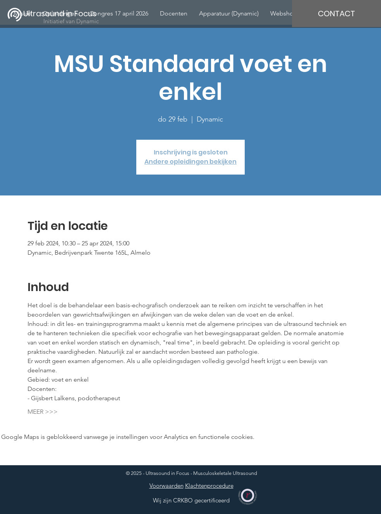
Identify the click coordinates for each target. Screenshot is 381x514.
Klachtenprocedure (209, 485)
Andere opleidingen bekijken (190, 161)
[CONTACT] (336, 13)
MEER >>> (42, 411)
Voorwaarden (166, 485)
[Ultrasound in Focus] (64, 13)
